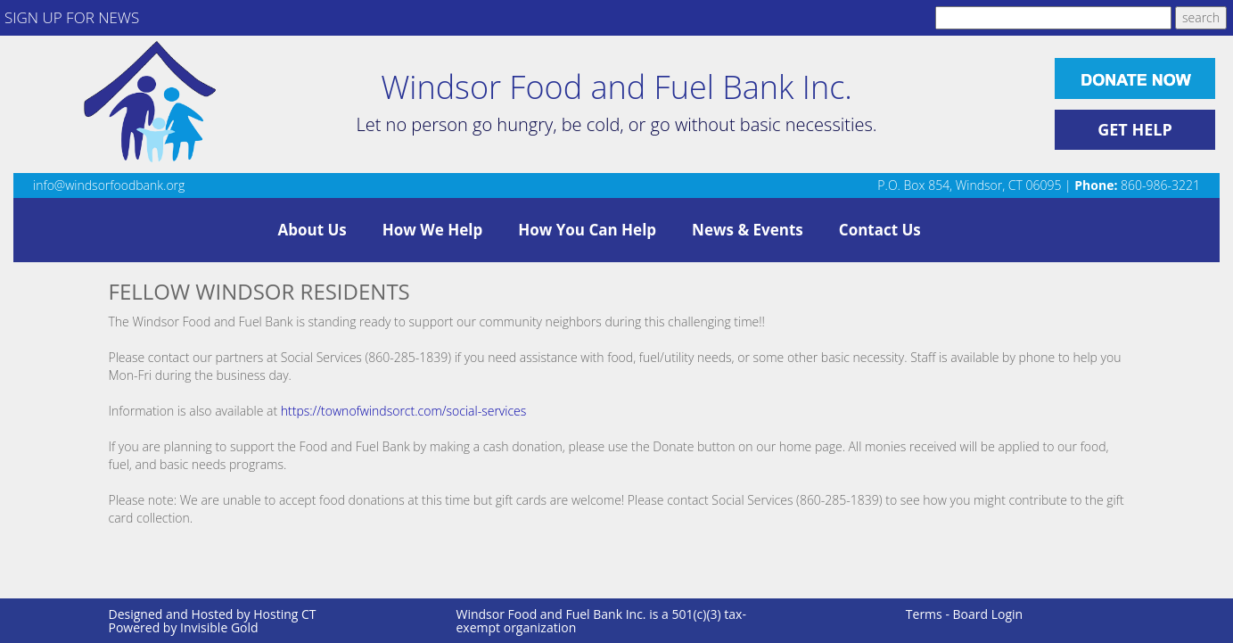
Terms (924, 614)
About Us (312, 229)
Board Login (988, 614)
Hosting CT (284, 614)
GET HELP (1134, 129)
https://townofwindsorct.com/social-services (404, 410)
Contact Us (880, 229)
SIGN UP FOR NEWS (71, 17)
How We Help (432, 229)
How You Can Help (587, 229)
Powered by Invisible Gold (184, 627)
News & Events (747, 229)
